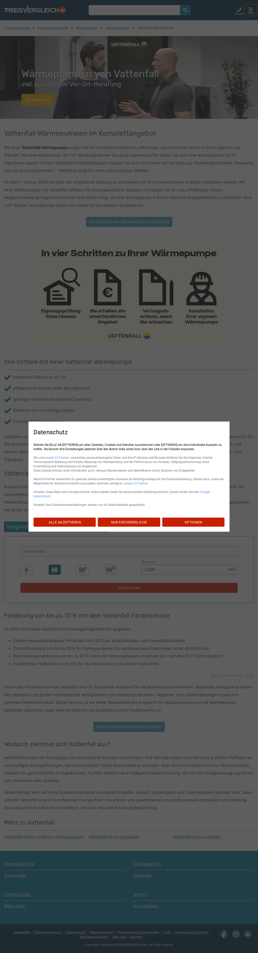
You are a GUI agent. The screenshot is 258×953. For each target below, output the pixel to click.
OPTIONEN (193, 522)
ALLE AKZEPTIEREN (65, 522)
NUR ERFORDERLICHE (129, 522)
